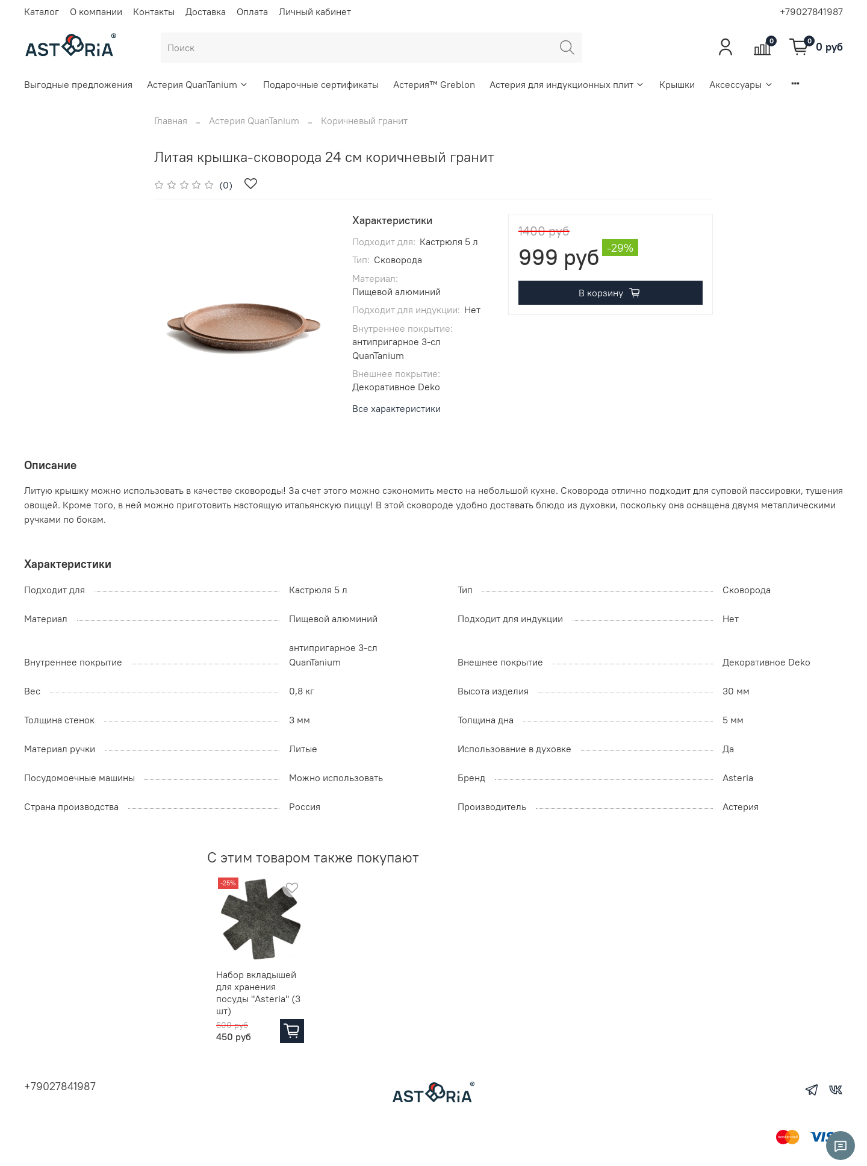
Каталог (41, 11)
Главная (170, 120)
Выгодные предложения (78, 84)
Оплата (252, 11)
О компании (96, 11)
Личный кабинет (315, 11)
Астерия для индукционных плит (567, 84)
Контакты (154, 11)
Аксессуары (741, 84)
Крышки (677, 84)
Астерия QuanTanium (198, 84)
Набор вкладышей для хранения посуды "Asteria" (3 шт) (256, 998)
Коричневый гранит (364, 120)
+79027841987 (811, 11)
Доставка (205, 11)
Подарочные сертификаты (321, 84)
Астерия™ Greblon (434, 84)
